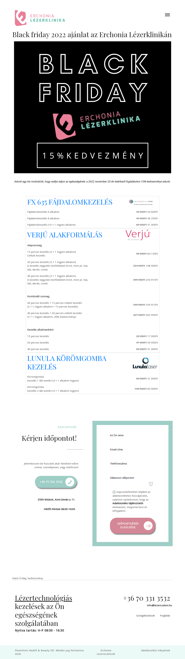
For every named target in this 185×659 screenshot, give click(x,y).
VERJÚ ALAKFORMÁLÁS (64, 234)
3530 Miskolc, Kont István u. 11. (56, 499)
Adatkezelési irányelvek (155, 650)
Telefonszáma (118, 463)
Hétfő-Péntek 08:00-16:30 (59, 509)
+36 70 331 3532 (51, 481)
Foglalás (165, 615)
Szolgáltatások (145, 615)
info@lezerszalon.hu (159, 605)
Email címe (116, 449)
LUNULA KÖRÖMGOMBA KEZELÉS (66, 362)
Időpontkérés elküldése (128, 525)
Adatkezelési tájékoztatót (127, 503)
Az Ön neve (117, 435)
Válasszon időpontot (122, 477)
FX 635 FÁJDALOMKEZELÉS (69, 201)
